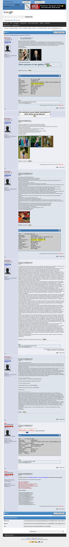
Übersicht (5, 23)
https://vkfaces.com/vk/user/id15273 (26, 484)
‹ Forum (11, 535)
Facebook (47, 23)
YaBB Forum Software (26, 539)
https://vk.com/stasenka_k (23, 481)
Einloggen (17, 5)
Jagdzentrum (15, 25)
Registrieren (6, 6)
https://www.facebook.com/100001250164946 (28, 486)
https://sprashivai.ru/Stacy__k (24, 487)
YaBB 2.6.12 (40, 538)
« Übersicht (6, 535)
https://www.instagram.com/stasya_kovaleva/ (27, 483)
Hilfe (11, 23)
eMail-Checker (7, 25)
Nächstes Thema (61, 30)
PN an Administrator (33, 23)
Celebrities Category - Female (15, 28)
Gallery (41, 23)
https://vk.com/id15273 (23, 482)
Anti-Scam (6, 28)
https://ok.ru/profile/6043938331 (25, 488)
